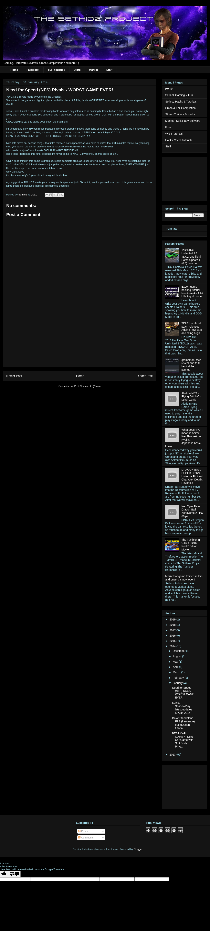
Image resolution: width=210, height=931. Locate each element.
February (178, 677)
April (176, 667)
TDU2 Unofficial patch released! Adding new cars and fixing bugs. (192, 328)
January (178, 683)
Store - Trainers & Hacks (180, 114)
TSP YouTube (56, 69)
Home (14, 69)
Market (93, 69)
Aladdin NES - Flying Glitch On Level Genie (191, 396)
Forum (169, 127)
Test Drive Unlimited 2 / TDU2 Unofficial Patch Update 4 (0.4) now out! (191, 256)
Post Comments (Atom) (87, 386)
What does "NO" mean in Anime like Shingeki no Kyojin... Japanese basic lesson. (183, 438)
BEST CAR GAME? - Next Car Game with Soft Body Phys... (182, 740)
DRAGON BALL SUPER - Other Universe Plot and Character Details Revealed (192, 476)
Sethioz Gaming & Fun (179, 95)
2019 (173, 619)
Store (77, 69)
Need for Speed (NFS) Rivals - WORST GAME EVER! (183, 692)
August (177, 656)
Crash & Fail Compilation (180, 108)
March (177, 672)
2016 (173, 635)
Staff (109, 69)
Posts (83, 831)
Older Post (145, 376)
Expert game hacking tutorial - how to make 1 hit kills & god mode (192, 291)
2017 (173, 630)
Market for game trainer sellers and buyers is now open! (184, 578)
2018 (173, 624)
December (179, 650)
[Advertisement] (79, 336)
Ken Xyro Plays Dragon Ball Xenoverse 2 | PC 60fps (192, 511)
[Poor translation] (14, 874)
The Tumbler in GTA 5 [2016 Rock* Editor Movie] (191, 544)
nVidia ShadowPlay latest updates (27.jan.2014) (182, 707)
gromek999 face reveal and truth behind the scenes (191, 364)
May (176, 661)
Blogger (138, 849)
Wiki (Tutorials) (174, 133)
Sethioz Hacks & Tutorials (181, 101)
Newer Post (14, 376)
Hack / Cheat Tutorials (178, 140)
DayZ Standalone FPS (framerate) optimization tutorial (183, 723)
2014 (173, 646)
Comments (85, 837)
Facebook (32, 69)
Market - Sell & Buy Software (182, 120)
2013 (173, 754)
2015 (173, 640)
